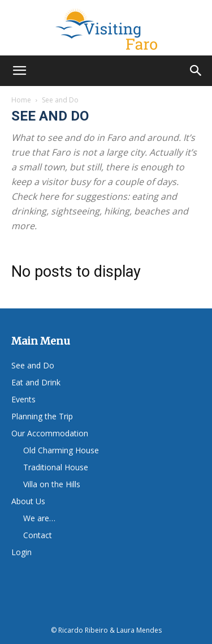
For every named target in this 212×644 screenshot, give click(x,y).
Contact (37, 535)
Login (21, 552)
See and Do (32, 365)
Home (21, 100)
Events (23, 399)
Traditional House (55, 467)
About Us (28, 501)
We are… (39, 518)
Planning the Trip (42, 416)
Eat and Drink (35, 382)
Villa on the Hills (51, 484)
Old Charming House (61, 450)
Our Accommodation (49, 433)
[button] (19, 70)
